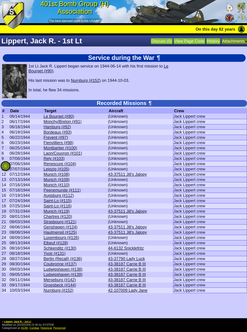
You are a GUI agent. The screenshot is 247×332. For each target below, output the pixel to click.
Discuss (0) (161, 41)
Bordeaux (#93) (58, 132)
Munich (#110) (57, 184)
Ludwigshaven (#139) (63, 274)
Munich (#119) (57, 211)
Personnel (59, 327)
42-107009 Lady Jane (127, 290)
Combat (34, 327)
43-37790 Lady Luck (126, 258)
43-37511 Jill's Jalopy (127, 174)
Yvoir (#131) (54, 253)
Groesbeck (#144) (60, 285)
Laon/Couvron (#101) (63, 153)
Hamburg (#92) (57, 126)
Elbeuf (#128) (56, 242)
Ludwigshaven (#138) (63, 269)
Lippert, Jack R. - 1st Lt (17, 321)
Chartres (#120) (58, 216)
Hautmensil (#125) (60, 232)
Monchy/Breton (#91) (63, 121)
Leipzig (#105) (56, 169)
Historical (46, 327)
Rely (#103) (54, 158)
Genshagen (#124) (61, 227)
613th (24, 327)
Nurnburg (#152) (86, 80)
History (213, 41)
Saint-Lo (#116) (58, 206)
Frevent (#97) (56, 137)
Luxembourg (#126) (61, 237)
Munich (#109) (57, 179)
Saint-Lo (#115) (58, 200)
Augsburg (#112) (59, 195)
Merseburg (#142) (60, 279)
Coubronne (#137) (60, 264)
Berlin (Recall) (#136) (63, 258)
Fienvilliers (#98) (58, 142)
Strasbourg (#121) (60, 221)
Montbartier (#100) (60, 148)
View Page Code (189, 41)
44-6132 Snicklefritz (126, 248)
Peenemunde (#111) (62, 190)
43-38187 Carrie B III (127, 264)
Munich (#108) (57, 174)
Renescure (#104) (60, 163)
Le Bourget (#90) (59, 116)
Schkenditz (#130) (60, 248)
